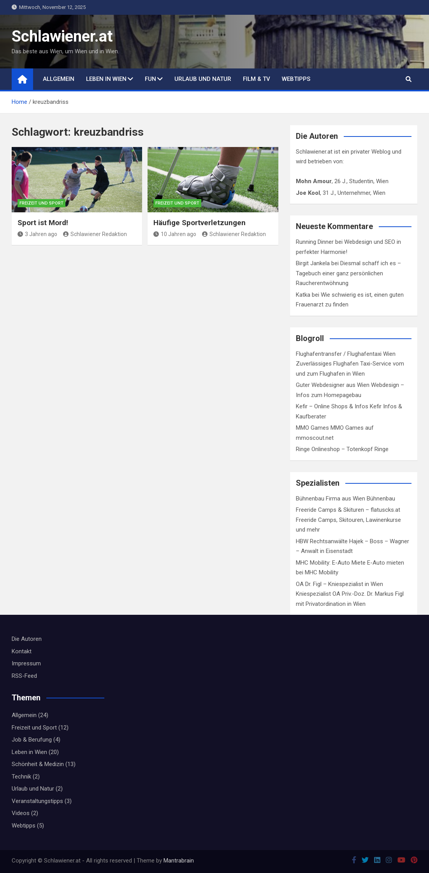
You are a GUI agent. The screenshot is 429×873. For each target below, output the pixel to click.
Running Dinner (315, 241)
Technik (21, 776)
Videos (21, 813)
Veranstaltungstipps (37, 801)
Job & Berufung (32, 739)
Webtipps (296, 78)
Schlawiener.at (62, 36)
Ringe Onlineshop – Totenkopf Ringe (342, 449)
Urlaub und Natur (202, 78)
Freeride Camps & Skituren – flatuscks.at (348, 509)
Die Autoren (27, 638)
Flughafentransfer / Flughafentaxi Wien (346, 353)
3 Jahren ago (37, 234)
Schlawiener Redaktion (95, 234)
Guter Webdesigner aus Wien (332, 384)
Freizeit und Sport (41, 203)
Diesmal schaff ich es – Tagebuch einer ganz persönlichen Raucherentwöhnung (348, 273)
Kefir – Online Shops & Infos (332, 406)
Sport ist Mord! (43, 222)
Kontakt (22, 651)
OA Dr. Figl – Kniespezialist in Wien (339, 584)
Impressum (26, 663)
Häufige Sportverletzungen (199, 222)
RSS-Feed (24, 675)
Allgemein (58, 78)
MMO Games (312, 427)
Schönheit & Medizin (38, 764)
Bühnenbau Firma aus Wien (330, 498)
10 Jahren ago (174, 234)
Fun (150, 78)
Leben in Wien (106, 78)
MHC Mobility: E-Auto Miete (331, 562)
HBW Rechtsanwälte (322, 541)
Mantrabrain (179, 860)
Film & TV (256, 78)
